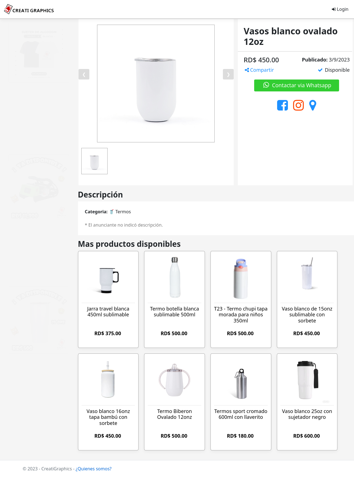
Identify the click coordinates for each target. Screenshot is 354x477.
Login (340, 9)
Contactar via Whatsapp (296, 85)
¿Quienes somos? (93, 469)
